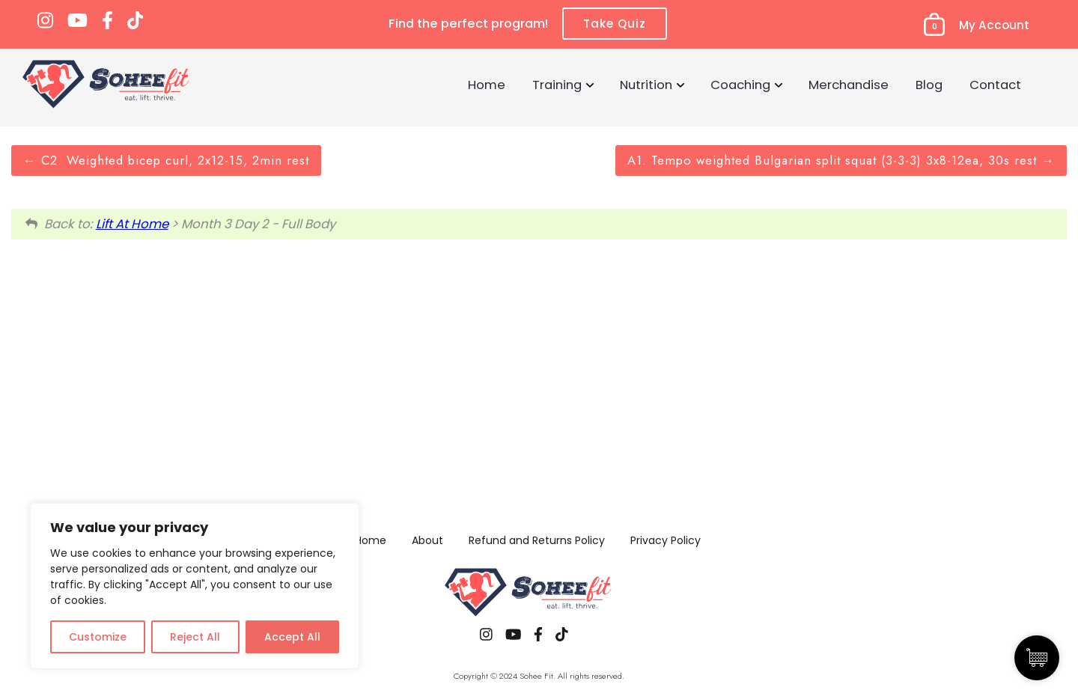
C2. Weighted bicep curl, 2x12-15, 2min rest (166, 160)
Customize (98, 636)
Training (557, 85)
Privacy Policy (665, 540)
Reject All (195, 636)
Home (486, 85)
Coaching (740, 85)
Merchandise (848, 85)
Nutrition (646, 85)
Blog (929, 85)
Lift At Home (132, 224)
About (427, 540)
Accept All (292, 636)
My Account (994, 25)
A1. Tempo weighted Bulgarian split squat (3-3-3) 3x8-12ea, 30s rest (841, 160)
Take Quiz (614, 23)
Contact (995, 85)
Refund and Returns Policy (537, 540)
